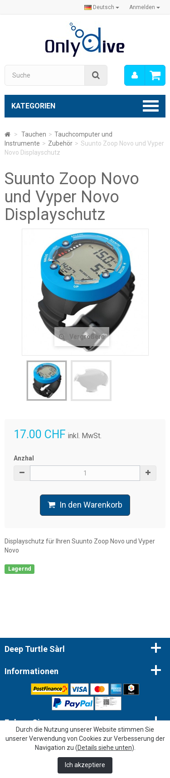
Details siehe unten (105, 747)
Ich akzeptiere (85, 764)
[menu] (134, 75)
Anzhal (24, 458)
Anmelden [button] (144, 7)
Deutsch (101, 7)
